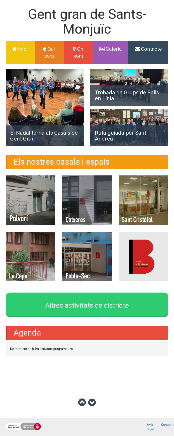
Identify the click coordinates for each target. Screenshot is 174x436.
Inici (23, 48)
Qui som (49, 52)
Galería (110, 49)
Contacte (148, 49)
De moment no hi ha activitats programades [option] (41, 349)
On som (78, 52)
